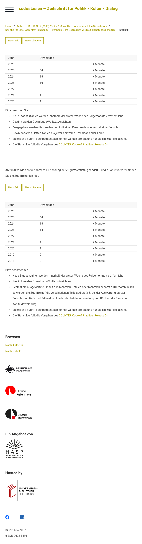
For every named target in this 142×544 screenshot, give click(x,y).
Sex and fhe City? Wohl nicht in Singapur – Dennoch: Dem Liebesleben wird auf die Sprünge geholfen (60, 29)
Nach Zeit (13, 40)
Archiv (20, 26)
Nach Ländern (33, 40)
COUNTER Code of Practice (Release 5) (83, 144)
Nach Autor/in (14, 345)
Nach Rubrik (13, 351)
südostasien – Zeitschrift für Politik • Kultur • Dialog (68, 8)
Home (8, 26)
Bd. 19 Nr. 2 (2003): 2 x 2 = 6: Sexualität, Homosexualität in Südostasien (67, 26)
